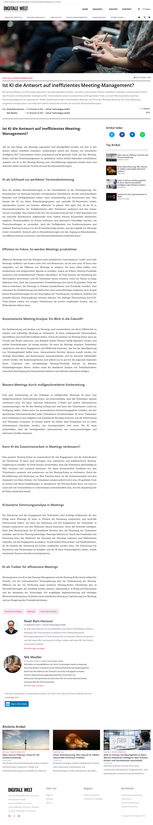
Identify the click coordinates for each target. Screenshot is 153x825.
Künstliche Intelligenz (14, 611)
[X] (14, 818)
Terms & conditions (130, 805)
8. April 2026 (6, 763)
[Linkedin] (9, 818)
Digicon (49, 797)
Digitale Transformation (71, 17)
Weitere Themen (109, 17)
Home (84, 9)
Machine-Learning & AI (33, 17)
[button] (139, 9)
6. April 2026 (57, 763)
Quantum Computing (12, 17)
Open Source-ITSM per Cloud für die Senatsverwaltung (132, 156)
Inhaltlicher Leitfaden (93, 801)
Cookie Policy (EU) (129, 809)
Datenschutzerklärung (131, 797)
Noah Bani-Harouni (16, 109)
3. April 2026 (108, 765)
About (49, 805)
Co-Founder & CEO (33, 625)
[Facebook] (19, 818)
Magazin (98, 9)
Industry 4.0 (58, 754)
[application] (102, 9)
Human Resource (91, 17)
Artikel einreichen (91, 797)
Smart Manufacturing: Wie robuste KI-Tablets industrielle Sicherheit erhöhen (132, 168)
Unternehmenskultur (52, 611)
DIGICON (113, 9)
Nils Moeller (12, 113)
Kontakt (126, 9)
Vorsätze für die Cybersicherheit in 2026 (132, 195)
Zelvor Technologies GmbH (59, 109)
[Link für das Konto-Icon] (147, 9)
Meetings (33, 611)
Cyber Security (51, 17)
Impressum (126, 801)
